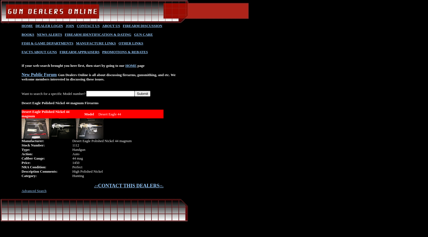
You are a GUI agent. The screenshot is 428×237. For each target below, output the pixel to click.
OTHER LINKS (130, 43)
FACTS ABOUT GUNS (39, 52)
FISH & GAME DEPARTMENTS (47, 43)
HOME (27, 26)
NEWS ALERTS (49, 34)
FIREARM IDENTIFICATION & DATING (98, 34)
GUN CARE (143, 34)
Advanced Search (34, 191)
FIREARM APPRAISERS (79, 52)
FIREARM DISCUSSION (142, 26)
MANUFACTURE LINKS (96, 43)
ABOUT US (111, 26)
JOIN (70, 26)
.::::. (129, 186)
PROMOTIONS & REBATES (125, 52)
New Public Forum (39, 74)
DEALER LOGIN (49, 26)
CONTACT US (88, 26)
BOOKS (28, 34)
